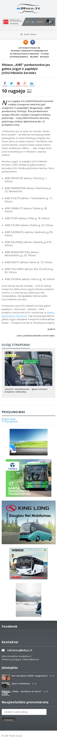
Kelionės (34, 57)
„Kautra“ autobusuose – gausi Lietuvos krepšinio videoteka (26, 390)
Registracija (8, 419)
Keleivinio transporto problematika (29, 51)
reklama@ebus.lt (19, 650)
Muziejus (44, 57)
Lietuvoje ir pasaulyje (29, 48)
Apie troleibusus (21, 683)
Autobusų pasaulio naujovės (24, 54)
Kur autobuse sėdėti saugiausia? (30, 675)
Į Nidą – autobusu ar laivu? (26, 691)
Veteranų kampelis (19, 57)
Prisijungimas (10, 421)
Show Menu (28, 34)
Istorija (45, 54)
